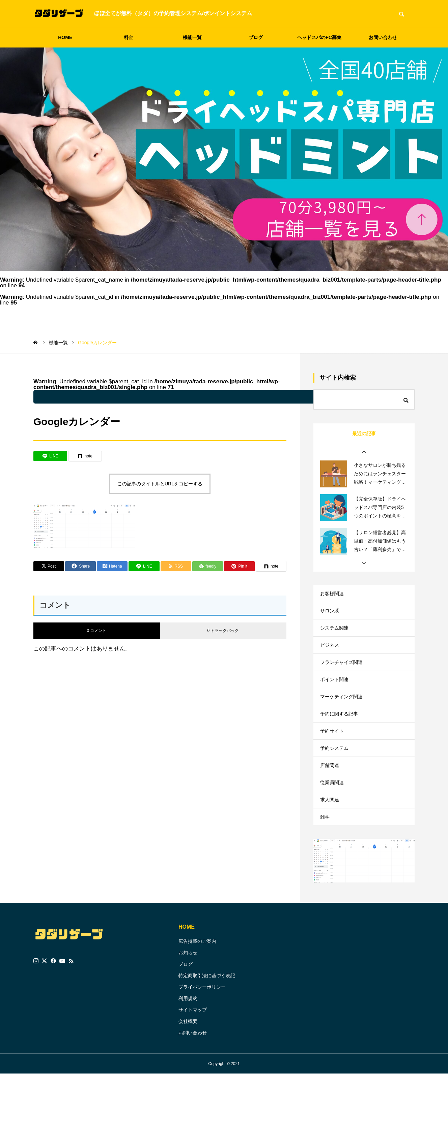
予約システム (336, 780)
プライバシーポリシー (202, 1034)
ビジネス (331, 657)
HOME (65, 37)
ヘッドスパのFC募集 (319, 37)
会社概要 (187, 1068)
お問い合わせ (383, 37)
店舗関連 (331, 800)
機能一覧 (192, 37)
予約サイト (333, 759)
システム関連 (336, 636)
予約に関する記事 (341, 739)
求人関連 (331, 841)
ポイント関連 (336, 698)
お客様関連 (333, 595)
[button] (364, 452)
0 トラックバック (223, 630)
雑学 (325, 862)
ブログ (256, 37)
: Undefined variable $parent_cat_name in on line (208, 397)
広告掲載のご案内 (197, 988)
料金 (128, 37)
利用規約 (187, 1045)
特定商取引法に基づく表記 (206, 1022)
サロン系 (331, 615)
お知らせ (187, 999)
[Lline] (50, 456)
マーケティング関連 (344, 718)
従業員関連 (333, 821)
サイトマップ (192, 1057)
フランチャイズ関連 (344, 677)
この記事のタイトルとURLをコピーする (159, 483)
